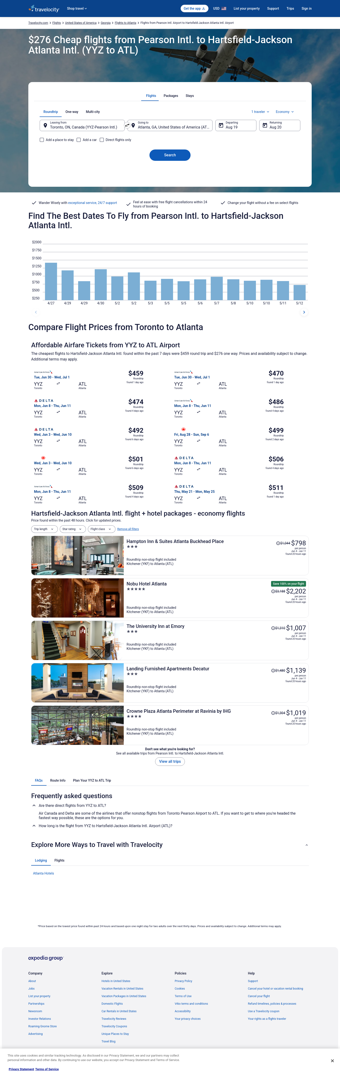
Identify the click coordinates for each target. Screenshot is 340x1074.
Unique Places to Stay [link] (115, 1034)
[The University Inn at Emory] (216, 640)
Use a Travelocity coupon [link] (263, 1011)
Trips (290, 8)
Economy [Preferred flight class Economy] (285, 112)
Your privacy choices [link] (188, 1018)
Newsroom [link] (35, 1011)
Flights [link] (56, 23)
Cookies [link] (180, 988)
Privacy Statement (21, 1069)
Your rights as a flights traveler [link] (267, 1018)
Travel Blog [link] (108, 1041)
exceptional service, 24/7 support (92, 203)
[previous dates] (36, 312)
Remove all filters (128, 529)
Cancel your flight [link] (259, 996)
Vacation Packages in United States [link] (124, 996)
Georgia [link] (106, 23)
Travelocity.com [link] (38, 23)
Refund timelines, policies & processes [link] (272, 1003)
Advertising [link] (35, 1034)
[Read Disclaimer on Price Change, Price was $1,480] (278, 670)
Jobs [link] (31, 988)
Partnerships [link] (36, 1003)
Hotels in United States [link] (116, 981)
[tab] (151, 96)
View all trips (170, 761)
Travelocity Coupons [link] (114, 1026)
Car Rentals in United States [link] (119, 1011)
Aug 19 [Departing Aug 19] (232, 127)
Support (273, 8)
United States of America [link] (81, 23)
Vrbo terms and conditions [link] (191, 1003)
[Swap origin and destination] (127, 125)
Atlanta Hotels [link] (43, 873)
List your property (247, 8)
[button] (170, 844)
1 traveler (260, 112)
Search (170, 155)
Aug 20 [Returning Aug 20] (275, 127)
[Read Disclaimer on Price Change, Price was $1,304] (278, 713)
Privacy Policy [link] (183, 981)
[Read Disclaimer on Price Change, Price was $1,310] (278, 628)
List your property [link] (39, 996)
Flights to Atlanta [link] (125, 23)
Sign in (307, 8)
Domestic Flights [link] (112, 1003)
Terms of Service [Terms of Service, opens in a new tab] (47, 1069)
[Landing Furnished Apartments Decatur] (216, 683)
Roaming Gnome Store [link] (42, 1026)
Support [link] (253, 981)
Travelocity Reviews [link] (114, 1018)
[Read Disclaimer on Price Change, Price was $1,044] (283, 543)
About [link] (32, 981)
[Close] (332, 1061)
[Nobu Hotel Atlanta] (216, 598)
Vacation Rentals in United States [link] (122, 988)
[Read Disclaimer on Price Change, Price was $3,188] (278, 591)
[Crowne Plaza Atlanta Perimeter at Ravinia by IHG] (216, 725)
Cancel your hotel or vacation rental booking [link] (275, 988)
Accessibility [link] (183, 1011)
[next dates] (304, 312)
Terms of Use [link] (183, 996)
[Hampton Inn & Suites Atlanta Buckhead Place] (216, 555)
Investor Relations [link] (39, 1018)
